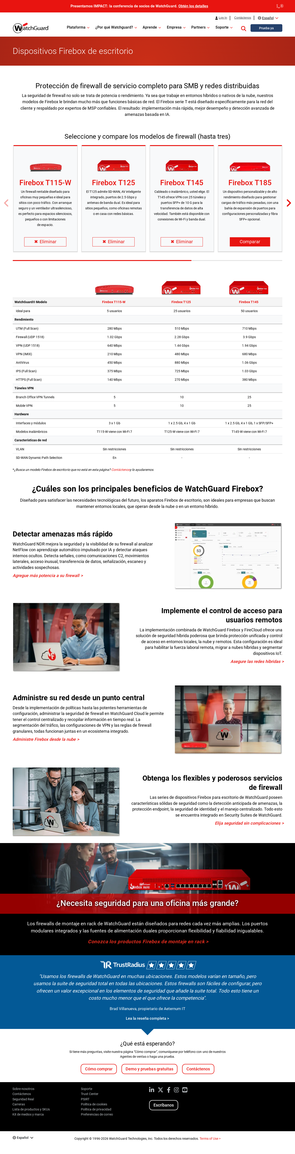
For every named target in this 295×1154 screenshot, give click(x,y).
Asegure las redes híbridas (255, 661)
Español (268, 18)
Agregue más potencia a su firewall (46, 575)
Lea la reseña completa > (147, 1018)
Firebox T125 (113, 183)
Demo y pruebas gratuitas (149, 1068)
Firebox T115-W (45, 183)
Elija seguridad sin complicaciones (247, 823)
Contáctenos (242, 17)
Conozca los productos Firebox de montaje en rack (146, 941)
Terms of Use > (210, 1138)
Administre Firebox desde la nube (44, 739)
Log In (223, 17)
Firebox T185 (249, 183)
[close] (280, 6)
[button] (243, 28)
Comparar (250, 241)
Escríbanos (163, 1105)
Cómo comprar (98, 1068)
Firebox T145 (181, 183)
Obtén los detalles (193, 6)
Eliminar (45, 241)
